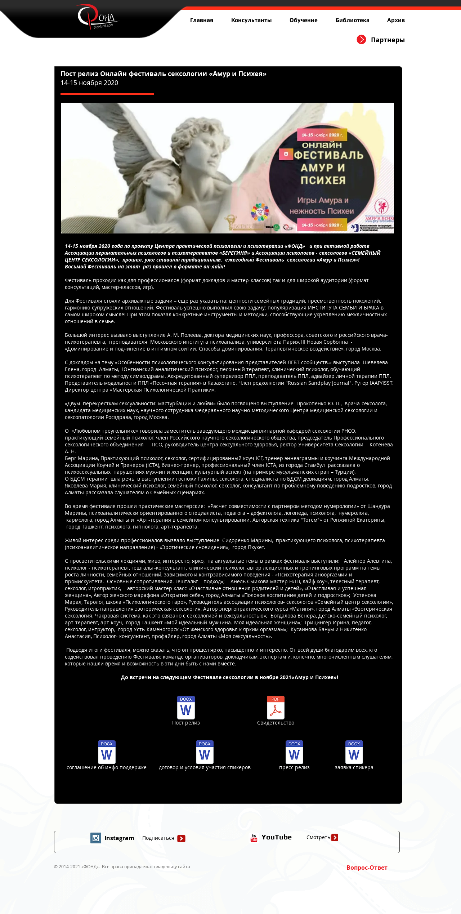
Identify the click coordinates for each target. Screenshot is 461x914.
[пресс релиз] (294, 756)
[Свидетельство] (275, 712)
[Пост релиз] (186, 712)
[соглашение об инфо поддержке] (106, 756)
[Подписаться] (158, 838)
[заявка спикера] (354, 756)
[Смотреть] (318, 837)
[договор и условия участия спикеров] (204, 756)
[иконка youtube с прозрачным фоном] (254, 838)
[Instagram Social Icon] (95, 838)
